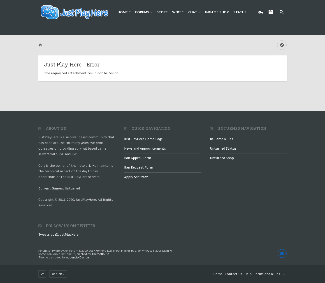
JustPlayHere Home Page (143, 139)
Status (239, 12)
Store (162, 12)
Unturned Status (223, 148)
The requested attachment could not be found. (81, 73)
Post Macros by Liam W (143, 250)
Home (123, 12)
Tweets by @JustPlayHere (58, 235)
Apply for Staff (136, 177)
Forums (142, 12)
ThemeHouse (100, 254)
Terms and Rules (267, 274)
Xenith (57, 274)
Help (248, 274)
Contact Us (233, 274)
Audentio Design (77, 257)
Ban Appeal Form (137, 158)
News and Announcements (145, 148)
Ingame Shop (217, 12)
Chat (192, 12)
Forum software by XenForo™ (75, 250)
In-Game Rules (221, 139)
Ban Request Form (138, 167)
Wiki (176, 12)
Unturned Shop (222, 158)
